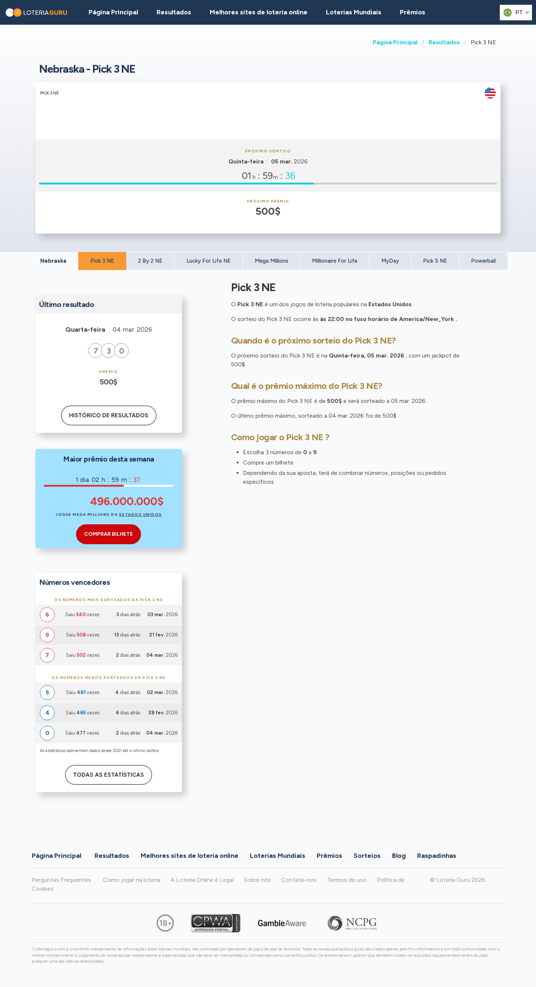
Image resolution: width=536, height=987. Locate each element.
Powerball (483, 261)
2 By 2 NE (150, 261)
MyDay (390, 261)
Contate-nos (299, 879)
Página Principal (395, 42)
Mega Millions (271, 261)
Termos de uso (347, 879)
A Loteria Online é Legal (202, 879)
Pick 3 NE (102, 261)
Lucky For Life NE (208, 261)
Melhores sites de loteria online (258, 12)
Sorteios (367, 855)
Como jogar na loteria (131, 879)
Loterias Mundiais (353, 12)
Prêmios (412, 12)
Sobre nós (257, 879)
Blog (399, 855)
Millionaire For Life (334, 261)
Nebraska (53, 261)
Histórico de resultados (108, 415)
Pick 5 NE (435, 261)
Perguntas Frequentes (61, 879)
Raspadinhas (436, 855)
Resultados (444, 42)
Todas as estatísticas (108, 775)
